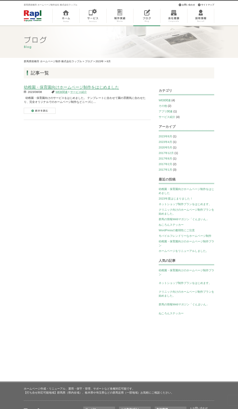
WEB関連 (62, 92)
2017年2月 (165, 164)
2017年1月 (165, 169)
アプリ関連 (166, 111)
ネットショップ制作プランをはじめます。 (185, 204)
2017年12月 (166, 153)
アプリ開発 (91, 383)
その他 (163, 105)
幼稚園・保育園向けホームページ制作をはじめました (71, 87)
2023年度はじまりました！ (176, 198)
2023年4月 (165, 141)
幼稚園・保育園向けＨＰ (135, 379)
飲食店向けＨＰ (130, 388)
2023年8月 (165, 136)
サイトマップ (207, 5)
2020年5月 (165, 147)
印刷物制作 (91, 392)
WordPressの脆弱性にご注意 (177, 230)
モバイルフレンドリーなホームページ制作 (185, 235)
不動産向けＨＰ (130, 383)
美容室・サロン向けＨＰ (135, 374)
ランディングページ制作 (99, 379)
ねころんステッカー (171, 224)
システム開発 (93, 388)
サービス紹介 (78, 92)
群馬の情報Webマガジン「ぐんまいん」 (184, 219)
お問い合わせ (188, 5)
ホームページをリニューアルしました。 (184, 250)
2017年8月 (165, 158)
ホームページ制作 (95, 374)
